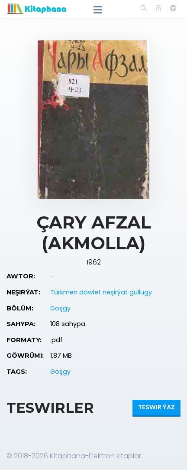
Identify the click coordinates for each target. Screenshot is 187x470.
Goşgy (60, 308)
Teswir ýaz (156, 407)
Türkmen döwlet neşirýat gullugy (101, 292)
